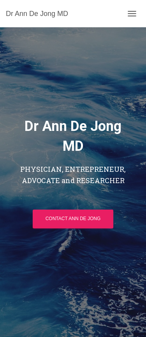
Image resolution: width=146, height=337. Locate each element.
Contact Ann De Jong (73, 218)
